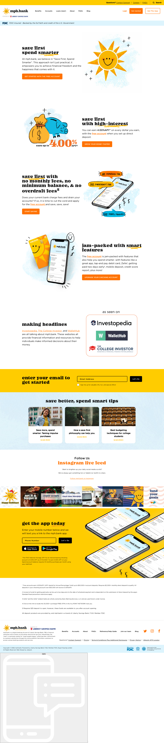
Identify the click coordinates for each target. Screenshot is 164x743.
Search (157, 3)
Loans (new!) (61, 11)
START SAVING (31, 211)
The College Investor (50, 330)
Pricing (86, 640)
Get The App (152, 11)
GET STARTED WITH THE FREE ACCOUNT (42, 76)
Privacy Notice (135, 640)
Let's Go (135, 379)
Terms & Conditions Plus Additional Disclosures (109, 640)
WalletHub (74, 330)
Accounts (48, 11)
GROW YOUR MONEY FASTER (97, 144)
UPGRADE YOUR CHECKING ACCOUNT (101, 277)
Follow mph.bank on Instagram (82, 478)
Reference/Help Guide (108, 631)
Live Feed (95, 463)
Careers (136, 3)
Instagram (71, 463)
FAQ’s (80, 11)
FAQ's (144, 3)
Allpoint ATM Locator (151, 640)
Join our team (125, 631)
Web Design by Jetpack (24, 650)
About (72, 11)
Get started (136, 11)
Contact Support (123, 3)
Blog (88, 11)
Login (125, 11)
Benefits (38, 11)
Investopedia (29, 330)
